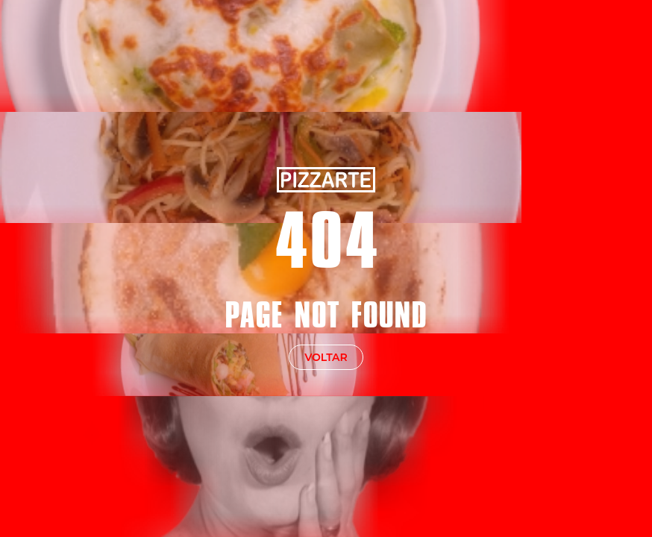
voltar (326, 357)
